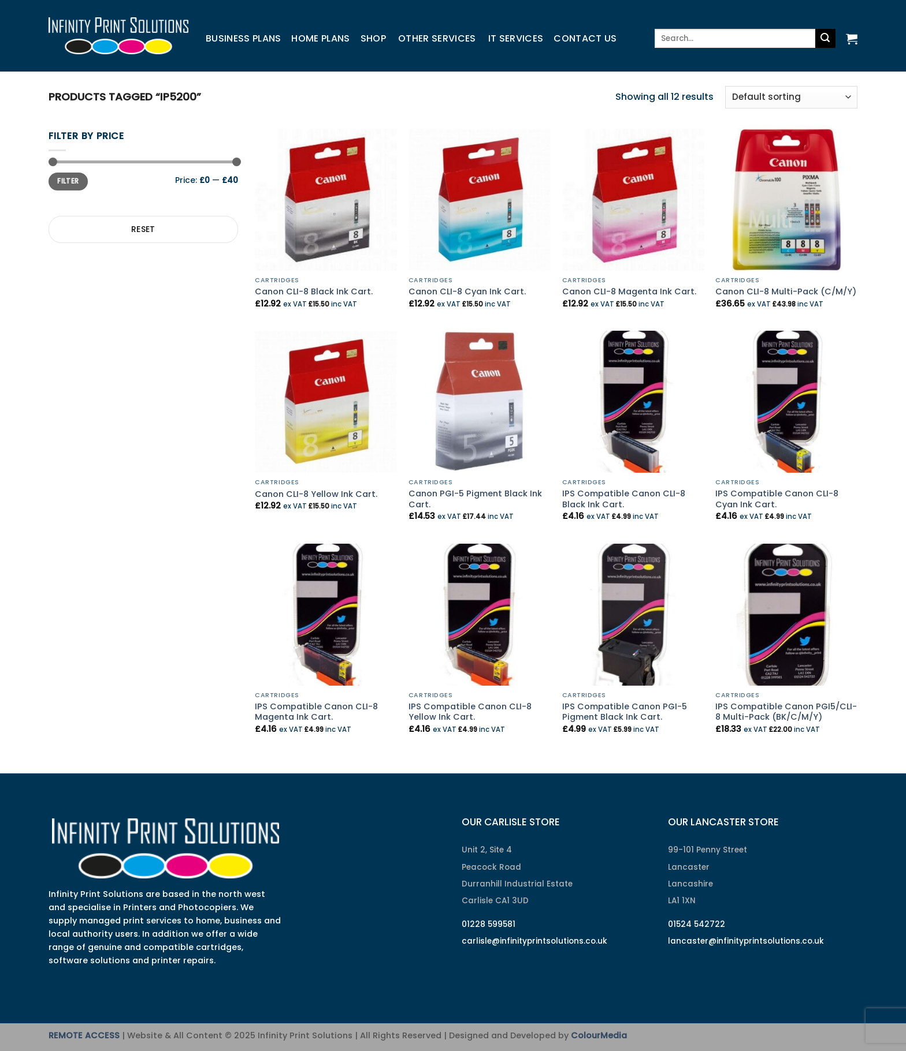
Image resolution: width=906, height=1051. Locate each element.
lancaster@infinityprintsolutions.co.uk (746, 941)
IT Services (516, 38)
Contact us (585, 38)
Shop (373, 38)
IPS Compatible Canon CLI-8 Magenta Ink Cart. (316, 712)
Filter (68, 181)
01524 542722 (696, 924)
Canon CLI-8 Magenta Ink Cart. (629, 291)
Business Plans (243, 38)
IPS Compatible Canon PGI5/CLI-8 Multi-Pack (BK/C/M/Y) (786, 712)
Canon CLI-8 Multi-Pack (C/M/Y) (785, 291)
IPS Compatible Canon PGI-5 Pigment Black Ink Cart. (624, 712)
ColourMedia (599, 1035)
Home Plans (320, 38)
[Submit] (825, 38)
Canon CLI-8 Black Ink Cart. (314, 291)
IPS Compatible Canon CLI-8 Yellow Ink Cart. (470, 712)
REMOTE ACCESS (84, 1035)
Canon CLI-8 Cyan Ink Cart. (467, 291)
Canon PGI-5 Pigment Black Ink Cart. (475, 499)
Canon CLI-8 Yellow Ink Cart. (316, 494)
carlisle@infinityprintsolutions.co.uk (534, 941)
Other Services (437, 38)
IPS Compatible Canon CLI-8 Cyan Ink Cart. (776, 499)
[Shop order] (791, 97)
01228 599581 (488, 924)
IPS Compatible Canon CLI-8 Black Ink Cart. (623, 499)
